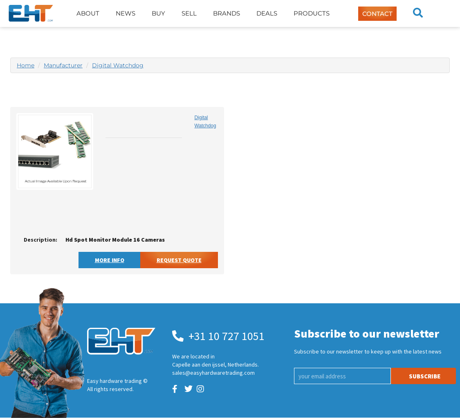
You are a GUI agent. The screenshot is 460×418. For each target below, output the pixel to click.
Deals (266, 13)
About (87, 13)
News (125, 13)
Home (25, 65)
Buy (158, 13)
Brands (226, 13)
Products (312, 13)
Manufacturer (63, 65)
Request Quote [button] (179, 260)
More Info (109, 260)
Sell (189, 13)
